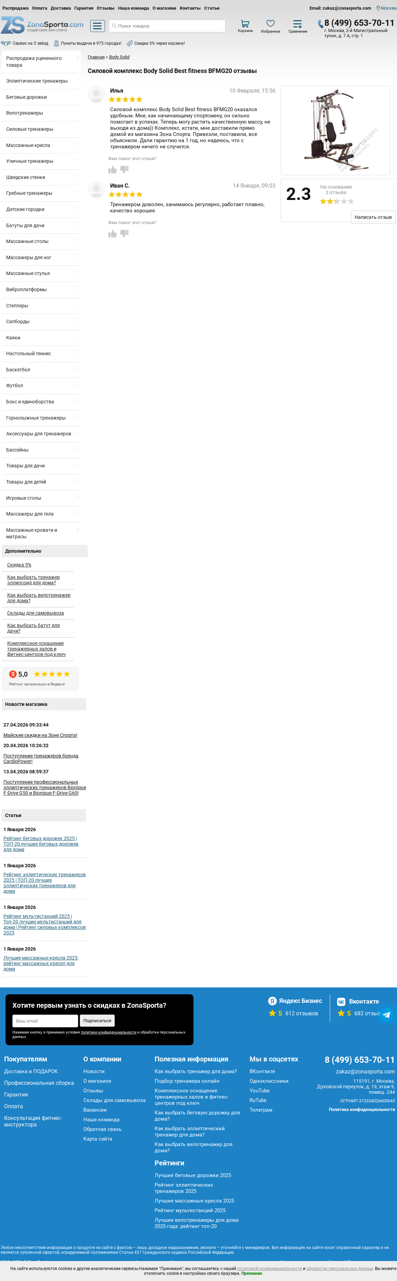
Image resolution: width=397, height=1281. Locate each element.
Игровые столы (23, 498)
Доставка (61, 8)
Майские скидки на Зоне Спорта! (40, 735)
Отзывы (106, 8)
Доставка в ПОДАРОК (31, 1071)
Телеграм (261, 1110)
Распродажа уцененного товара (34, 61)
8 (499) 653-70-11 (359, 23)
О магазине (164, 8)
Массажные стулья (28, 273)
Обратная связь (102, 1129)
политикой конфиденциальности (269, 1268)
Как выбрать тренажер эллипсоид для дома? (33, 579)
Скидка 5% (19, 565)
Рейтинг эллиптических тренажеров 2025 (184, 1188)
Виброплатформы (26, 289)
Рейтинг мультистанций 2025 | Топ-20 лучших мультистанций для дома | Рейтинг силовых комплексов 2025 (44, 924)
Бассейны (17, 450)
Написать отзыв (373, 217)
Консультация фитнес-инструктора (33, 1121)
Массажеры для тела (30, 514)
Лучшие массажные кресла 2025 (194, 1201)
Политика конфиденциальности (362, 1109)
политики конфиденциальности (108, 1032)
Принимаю (251, 1273)
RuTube (258, 1100)
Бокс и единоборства (30, 401)
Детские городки (25, 209)
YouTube (260, 1091)
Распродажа (15, 8)
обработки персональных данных (339, 1268)
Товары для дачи (25, 465)
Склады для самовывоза (35, 613)
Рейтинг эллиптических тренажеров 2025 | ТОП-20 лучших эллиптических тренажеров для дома (44, 883)
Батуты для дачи (25, 225)
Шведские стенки (25, 177)
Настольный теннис (28, 353)
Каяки (13, 337)
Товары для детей (26, 482)
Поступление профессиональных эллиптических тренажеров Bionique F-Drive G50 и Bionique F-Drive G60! (44, 787)
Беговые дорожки (26, 97)
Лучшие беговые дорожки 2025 (193, 1175)
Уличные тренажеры (29, 161)
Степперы (17, 305)
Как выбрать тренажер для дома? (196, 1071)
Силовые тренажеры (29, 129)
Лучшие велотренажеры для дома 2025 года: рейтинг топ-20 (197, 1223)
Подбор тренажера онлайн (187, 1081)
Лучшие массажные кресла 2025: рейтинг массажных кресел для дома (41, 963)
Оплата (39, 8)
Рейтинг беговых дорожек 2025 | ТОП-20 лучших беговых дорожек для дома (41, 844)
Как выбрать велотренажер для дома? (39, 597)
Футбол (14, 385)
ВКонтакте (262, 1071)
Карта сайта (97, 1139)
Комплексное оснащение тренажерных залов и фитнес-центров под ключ (36, 648)
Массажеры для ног (28, 257)
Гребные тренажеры (29, 193)
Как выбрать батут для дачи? (33, 628)
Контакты (190, 8)
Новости (94, 1071)
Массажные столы (27, 241)
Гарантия (83, 8)
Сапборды (18, 321)
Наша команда (133, 8)
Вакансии (95, 1110)
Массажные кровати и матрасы (31, 533)
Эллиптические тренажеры (37, 81)
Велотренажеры (24, 113)
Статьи (211, 8)
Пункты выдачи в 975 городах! (91, 43)
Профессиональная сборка (39, 1083)
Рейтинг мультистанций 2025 (190, 1210)
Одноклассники (269, 1081)
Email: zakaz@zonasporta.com (340, 8)
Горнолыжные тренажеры (36, 418)
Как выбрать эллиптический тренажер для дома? (190, 1131)
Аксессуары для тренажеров (38, 433)
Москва (389, 8)
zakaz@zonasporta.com (365, 1071)
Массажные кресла (28, 145)
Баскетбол (18, 369)
